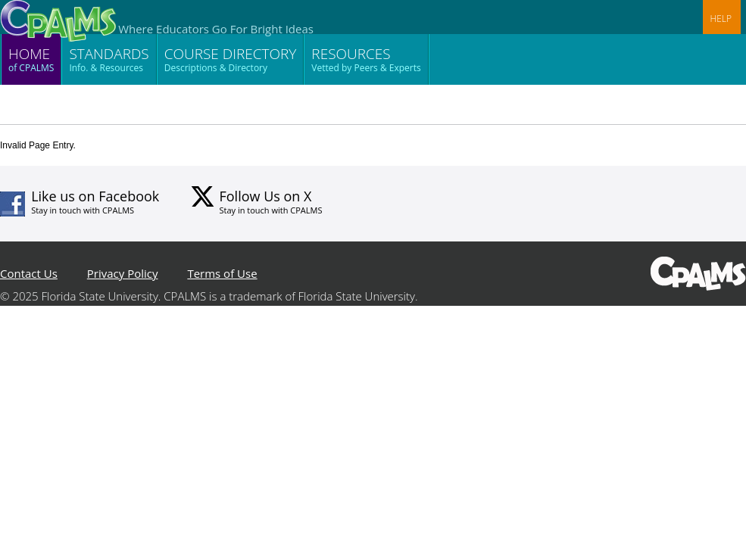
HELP (721, 18)
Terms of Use (222, 273)
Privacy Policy (122, 273)
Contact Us (29, 273)
